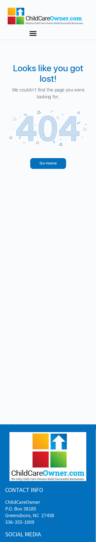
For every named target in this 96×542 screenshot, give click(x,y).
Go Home (48, 163)
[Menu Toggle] (33, 33)
